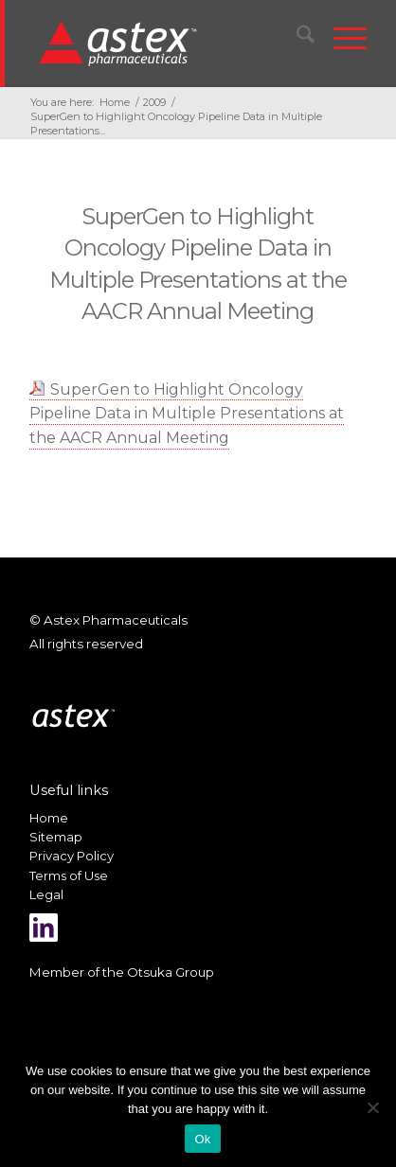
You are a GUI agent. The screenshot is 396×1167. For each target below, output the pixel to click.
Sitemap (55, 836)
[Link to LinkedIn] (43, 927)
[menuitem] (296, 38)
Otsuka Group (170, 972)
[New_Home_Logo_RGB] (167, 42)
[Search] (296, 38)
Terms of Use (68, 875)
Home (48, 817)
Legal (46, 894)
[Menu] (341, 38)
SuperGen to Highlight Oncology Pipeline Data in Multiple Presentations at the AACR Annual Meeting (186, 413)
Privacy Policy (71, 855)
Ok (202, 1139)
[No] (372, 1107)
